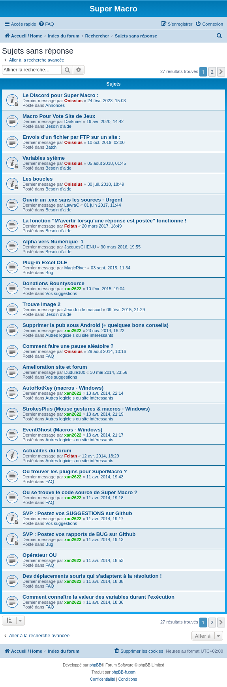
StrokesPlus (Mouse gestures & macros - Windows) (86, 409)
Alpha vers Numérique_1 (53, 242)
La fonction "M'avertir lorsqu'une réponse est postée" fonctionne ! (104, 221)
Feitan (70, 226)
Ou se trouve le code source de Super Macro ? (80, 492)
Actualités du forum (47, 451)
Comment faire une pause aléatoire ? (68, 346)
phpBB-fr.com (124, 672)
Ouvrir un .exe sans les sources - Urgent (72, 200)
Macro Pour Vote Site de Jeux (59, 116)
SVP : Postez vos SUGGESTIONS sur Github (77, 513)
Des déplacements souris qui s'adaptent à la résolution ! (92, 576)
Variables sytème (44, 158)
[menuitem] (46, 24)
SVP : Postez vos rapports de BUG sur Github (79, 534)
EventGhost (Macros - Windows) (62, 430)
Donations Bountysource (53, 283)
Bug (49, 272)
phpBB (95, 665)
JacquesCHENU (80, 247)
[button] (221, 72)
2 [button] (212, 71)
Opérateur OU (39, 555)
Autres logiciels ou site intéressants (79, 335)
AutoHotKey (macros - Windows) (63, 388)
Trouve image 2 (41, 304)
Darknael (73, 121)
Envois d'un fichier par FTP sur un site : (71, 137)
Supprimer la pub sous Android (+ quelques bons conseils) (96, 325)
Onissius (73, 100)
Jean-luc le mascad (83, 309)
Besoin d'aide (58, 126)
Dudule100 (74, 372)
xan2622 (72, 288)
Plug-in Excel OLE (45, 262)
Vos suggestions (61, 293)
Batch (50, 147)
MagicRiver (75, 267)
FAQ (49, 356)
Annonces (55, 105)
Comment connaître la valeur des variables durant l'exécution (98, 597)
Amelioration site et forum (55, 367)
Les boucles (38, 179)
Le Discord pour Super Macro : (61, 95)
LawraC (71, 205)
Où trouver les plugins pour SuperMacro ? (75, 471)
